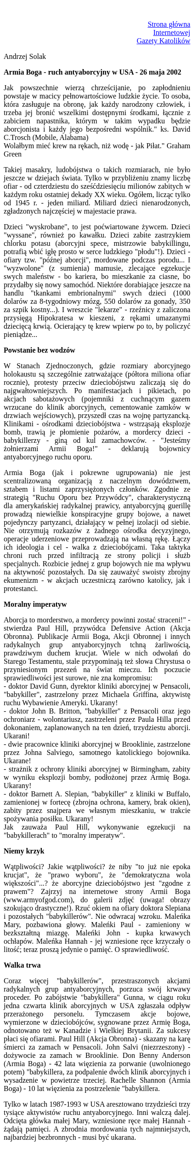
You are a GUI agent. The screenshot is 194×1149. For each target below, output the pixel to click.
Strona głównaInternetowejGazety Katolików (163, 32)
